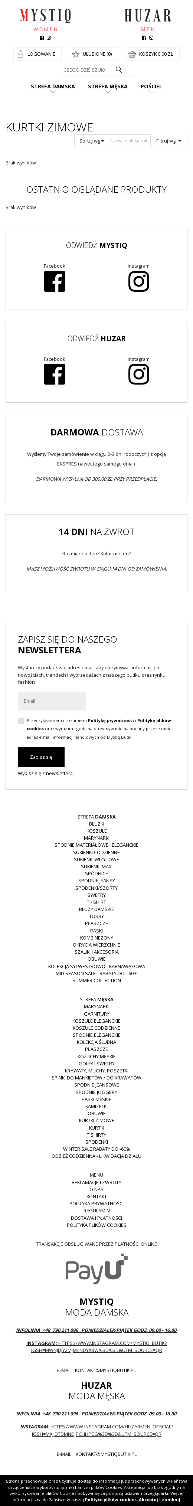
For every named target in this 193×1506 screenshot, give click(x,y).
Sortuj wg (91, 140)
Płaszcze (96, 923)
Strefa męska (108, 86)
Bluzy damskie (96, 909)
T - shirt (96, 902)
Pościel (151, 86)
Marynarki (96, 837)
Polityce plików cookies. (111, 1499)
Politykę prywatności (111, 720)
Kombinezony (96, 937)
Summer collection (96, 980)
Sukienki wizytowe (96, 859)
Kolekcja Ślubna (96, 1042)
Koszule (96, 830)
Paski (96, 930)
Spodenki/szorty (96, 888)
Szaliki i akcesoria (97, 951)
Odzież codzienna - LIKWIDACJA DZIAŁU (96, 1156)
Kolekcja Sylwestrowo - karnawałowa (96, 966)
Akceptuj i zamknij (159, 1499)
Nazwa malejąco (129, 140)
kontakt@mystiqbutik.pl (105, 1370)
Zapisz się (41, 757)
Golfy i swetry (97, 1063)
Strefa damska (53, 86)
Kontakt (96, 1196)
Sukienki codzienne (96, 852)
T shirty (96, 1134)
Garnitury (96, 1013)
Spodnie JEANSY (96, 880)
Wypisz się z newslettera (45, 773)
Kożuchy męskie (97, 1056)
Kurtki (96, 1127)
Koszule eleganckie (96, 1020)
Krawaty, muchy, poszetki (96, 1070)
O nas (96, 1189)
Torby (96, 916)
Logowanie (41, 53)
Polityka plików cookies (97, 1225)
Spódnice (96, 873)
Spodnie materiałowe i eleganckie (96, 845)
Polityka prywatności (96, 1203)
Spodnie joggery (96, 1092)
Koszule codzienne (96, 1028)
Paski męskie (96, 1099)
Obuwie (97, 958)
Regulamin (97, 1210)
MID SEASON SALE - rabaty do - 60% (97, 973)
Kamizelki (96, 1106)
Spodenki (96, 1142)
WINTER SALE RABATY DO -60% (96, 1149)
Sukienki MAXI (96, 866)
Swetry (97, 895)
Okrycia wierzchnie (96, 944)
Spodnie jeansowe (96, 1084)
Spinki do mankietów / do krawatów (96, 1077)
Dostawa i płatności (96, 1218)
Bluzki (96, 823)
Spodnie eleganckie (97, 1035)
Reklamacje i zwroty (96, 1182)
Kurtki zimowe (96, 1120)
